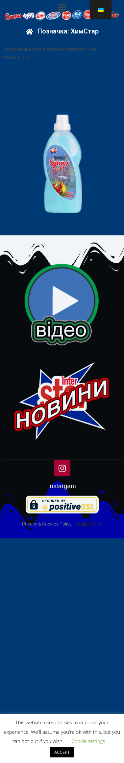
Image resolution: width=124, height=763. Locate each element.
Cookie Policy (88, 558)
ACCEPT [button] (62, 752)
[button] (62, 8)
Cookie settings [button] (88, 741)
